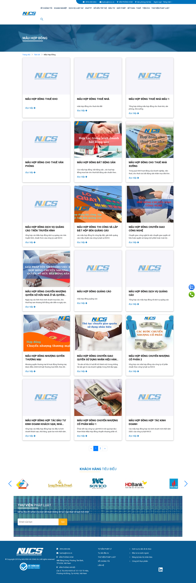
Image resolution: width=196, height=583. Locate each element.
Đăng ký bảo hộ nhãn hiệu (141, 557)
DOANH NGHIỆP (60, 8)
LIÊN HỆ (101, 565)
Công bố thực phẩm (139, 561)
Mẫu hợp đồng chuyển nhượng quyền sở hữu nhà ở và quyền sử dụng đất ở (45, 295)
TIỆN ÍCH (146, 8)
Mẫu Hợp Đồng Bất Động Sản (96, 162)
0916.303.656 (90, 2)
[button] (186, 484)
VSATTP (88, 8)
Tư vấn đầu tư (103, 553)
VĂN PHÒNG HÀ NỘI (67, 567)
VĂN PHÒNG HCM (126, 2)
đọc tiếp (30, 108)
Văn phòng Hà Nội (144, 2)
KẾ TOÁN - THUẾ (134, 8)
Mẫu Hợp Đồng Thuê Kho (41, 99)
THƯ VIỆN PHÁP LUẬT (160, 8)
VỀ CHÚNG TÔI (46, 8)
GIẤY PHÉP (121, 8)
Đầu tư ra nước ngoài (139, 553)
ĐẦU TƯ (111, 8)
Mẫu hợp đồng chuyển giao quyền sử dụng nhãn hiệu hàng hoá (97, 359)
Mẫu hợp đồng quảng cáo (94, 291)
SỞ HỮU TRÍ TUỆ (100, 8)
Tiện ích (37, 55)
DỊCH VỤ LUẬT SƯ (76, 8)
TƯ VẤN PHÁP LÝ (105, 549)
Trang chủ (26, 55)
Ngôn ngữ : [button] (163, 2)
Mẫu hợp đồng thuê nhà (93, 99)
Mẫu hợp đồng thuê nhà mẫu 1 (149, 99)
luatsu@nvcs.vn (108, 2)
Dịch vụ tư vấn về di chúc (140, 549)
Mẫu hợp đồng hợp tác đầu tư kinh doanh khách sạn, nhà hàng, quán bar (45, 424)
